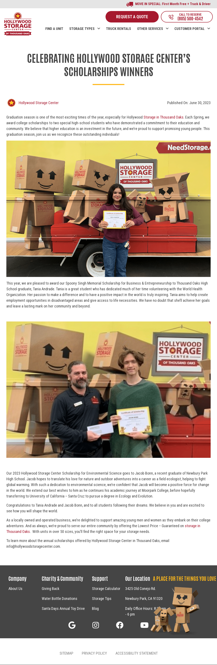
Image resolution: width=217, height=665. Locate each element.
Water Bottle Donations (59, 599)
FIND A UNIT (54, 29)
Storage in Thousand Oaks (163, 117)
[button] (99, 25)
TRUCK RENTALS (118, 29)
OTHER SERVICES (150, 29)
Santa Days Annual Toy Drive (63, 609)
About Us (15, 589)
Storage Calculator (106, 589)
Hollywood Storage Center (39, 103)
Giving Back (50, 589)
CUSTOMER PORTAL (189, 29)
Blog (95, 609)
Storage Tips (101, 599)
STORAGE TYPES (82, 29)
